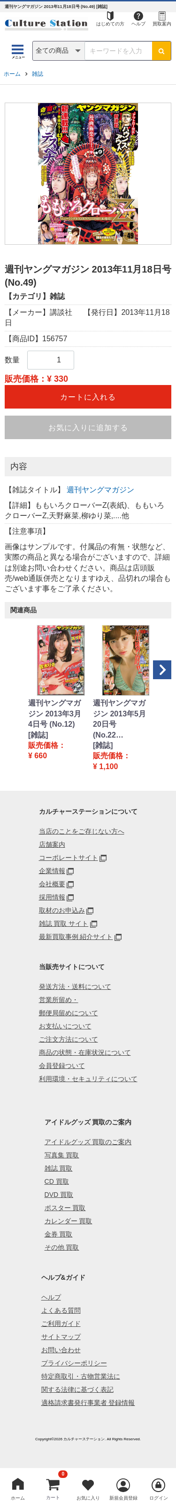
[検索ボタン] (161, 50)
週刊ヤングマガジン (100, 490)
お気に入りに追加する (88, 428)
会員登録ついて (62, 1065)
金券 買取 (59, 1234)
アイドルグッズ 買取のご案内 (88, 1142)
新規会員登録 (123, 1498)
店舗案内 (52, 844)
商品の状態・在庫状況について (85, 1052)
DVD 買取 (59, 1194)
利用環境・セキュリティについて (88, 1079)
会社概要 (52, 884)
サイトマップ (61, 1336)
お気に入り (88, 1498)
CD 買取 (57, 1181)
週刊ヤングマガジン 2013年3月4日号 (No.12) (54, 713)
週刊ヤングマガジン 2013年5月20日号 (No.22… (119, 718)
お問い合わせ (61, 1350)
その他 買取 (62, 1247)
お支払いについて (65, 1026)
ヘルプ (138, 23)
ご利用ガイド (61, 1323)
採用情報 (52, 897)
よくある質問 (61, 1310)
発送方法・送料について (75, 986)
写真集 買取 (62, 1155)
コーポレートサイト (68, 857)
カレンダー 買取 (68, 1221)
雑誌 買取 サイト (64, 923)
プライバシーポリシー (74, 1363)
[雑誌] (38, 735)
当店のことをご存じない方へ (81, 831)
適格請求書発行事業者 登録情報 (88, 1402)
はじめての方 (110, 23)
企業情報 (52, 871)
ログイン (158, 1498)
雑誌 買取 (59, 1168)
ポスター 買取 (65, 1208)
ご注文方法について (68, 1039)
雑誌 (37, 74)
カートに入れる (88, 397)
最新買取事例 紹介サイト (76, 936)
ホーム (12, 74)
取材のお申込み (62, 910)
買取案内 (162, 23)
